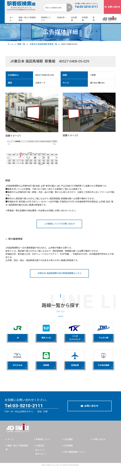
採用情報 (85, 19)
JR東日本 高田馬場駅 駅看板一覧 (43, 44)
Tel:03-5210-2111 (86, 7)
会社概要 (74, 19)
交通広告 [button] (61, 17)
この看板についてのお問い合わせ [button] (59, 223)
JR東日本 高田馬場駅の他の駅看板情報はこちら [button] (59, 273)
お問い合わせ (112, 6)
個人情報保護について (74, 452)
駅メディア (40, 450)
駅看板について (46, 19)
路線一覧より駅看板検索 (27, 19)
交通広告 (40, 445)
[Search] (55, 8)
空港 (94, 19)
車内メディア (41, 454)
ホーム (12, 19)
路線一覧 (21, 44)
